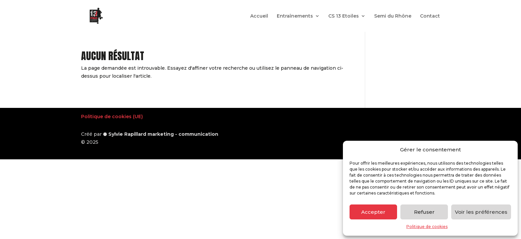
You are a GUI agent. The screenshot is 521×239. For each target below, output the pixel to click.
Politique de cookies (427, 226)
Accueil (259, 16)
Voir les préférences (481, 212)
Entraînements (295, 16)
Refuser (424, 212)
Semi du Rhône (392, 16)
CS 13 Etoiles (343, 16)
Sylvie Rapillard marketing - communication (163, 134)
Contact (430, 16)
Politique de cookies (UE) (112, 117)
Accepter (373, 212)
